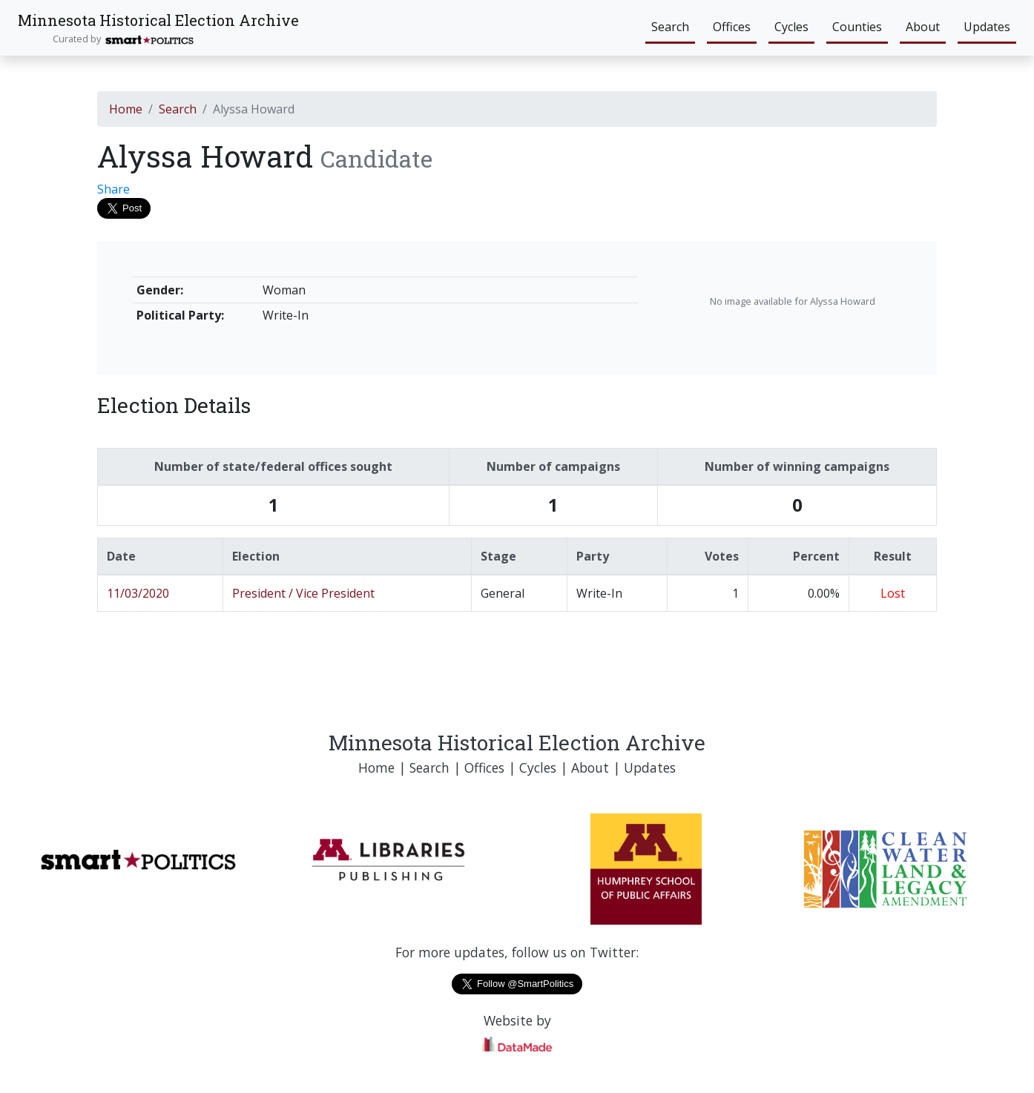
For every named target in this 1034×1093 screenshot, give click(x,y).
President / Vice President (303, 593)
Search (670, 27)
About (923, 27)
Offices (732, 27)
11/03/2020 (138, 593)
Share (113, 189)
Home (125, 109)
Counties (857, 27)
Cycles (791, 27)
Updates (987, 27)
